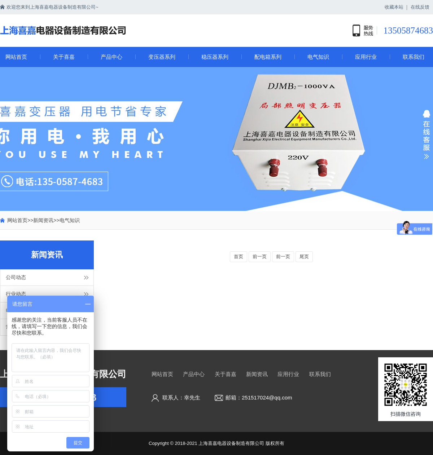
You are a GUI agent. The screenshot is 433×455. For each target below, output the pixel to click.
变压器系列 (161, 57)
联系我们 (413, 57)
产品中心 (111, 57)
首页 (238, 256)
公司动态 (16, 277)
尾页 (304, 256)
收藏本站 (394, 7)
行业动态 (16, 294)
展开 (426, 139)
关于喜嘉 (64, 57)
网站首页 (16, 57)
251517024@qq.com (267, 397)
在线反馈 (420, 7)
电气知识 (318, 57)
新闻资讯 (43, 220)
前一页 (260, 256)
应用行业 (366, 57)
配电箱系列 (267, 57)
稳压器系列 (214, 57)
